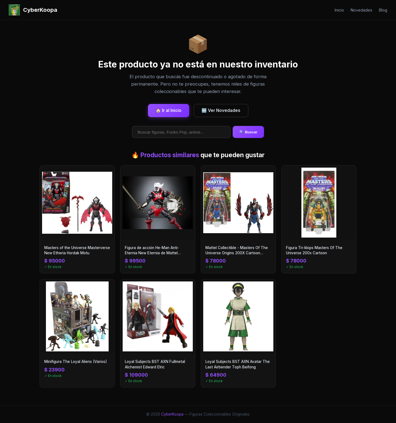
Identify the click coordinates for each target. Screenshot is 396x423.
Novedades (361, 10)
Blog (383, 10)
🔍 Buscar (248, 132)
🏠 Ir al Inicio (169, 110)
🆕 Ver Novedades (221, 110)
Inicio (339, 10)
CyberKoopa (172, 414)
